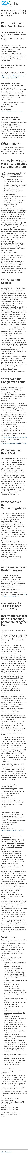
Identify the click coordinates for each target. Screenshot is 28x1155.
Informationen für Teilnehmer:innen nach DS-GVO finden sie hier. (12, 77)
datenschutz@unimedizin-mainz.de (12, 112)
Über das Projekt (6, 1152)
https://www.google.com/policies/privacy (14, 443)
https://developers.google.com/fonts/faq (14, 437)
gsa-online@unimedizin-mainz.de (14, 595)
